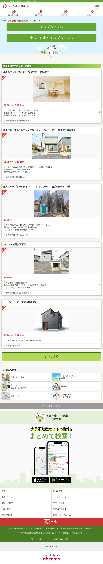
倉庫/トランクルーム (62, 515)
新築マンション (8, 497)
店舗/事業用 (6, 515)
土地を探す (6, 509)
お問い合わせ (58, 539)
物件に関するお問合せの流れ (72, 528)
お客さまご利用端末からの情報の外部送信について (43, 528)
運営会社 (68, 539)
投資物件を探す (59, 509)
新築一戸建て (7, 503)
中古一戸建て (58, 503)
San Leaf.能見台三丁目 (14, 244)
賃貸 (3, 491)
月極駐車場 (58, 491)
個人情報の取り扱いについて (50, 533)
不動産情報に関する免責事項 (29, 533)
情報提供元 (88, 528)
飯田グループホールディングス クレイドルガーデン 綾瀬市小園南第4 (39, 130)
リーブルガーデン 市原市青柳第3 (19, 302)
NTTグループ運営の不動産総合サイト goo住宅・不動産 (20, 1)
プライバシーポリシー (37, 539)
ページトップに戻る (51, 406)
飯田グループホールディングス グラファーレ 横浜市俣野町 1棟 (36, 186)
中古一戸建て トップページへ (51, 38)
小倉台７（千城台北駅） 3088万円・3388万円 (26, 72)
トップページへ (51, 27)
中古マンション (59, 497)
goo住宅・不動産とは (16, 528)
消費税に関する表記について (72, 533)
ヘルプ (49, 539)
